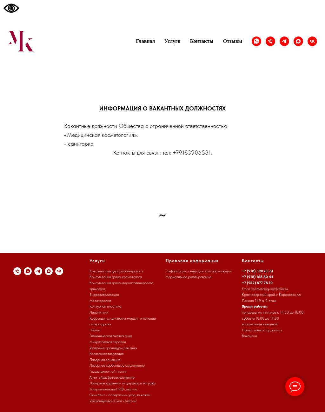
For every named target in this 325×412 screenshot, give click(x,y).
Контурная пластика (105, 306)
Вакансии (249, 336)
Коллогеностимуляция (106, 353)
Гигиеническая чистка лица (111, 336)
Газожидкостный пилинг (108, 371)
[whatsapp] (256, 41)
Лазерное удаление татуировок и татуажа (123, 383)
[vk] (312, 41)
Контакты (202, 41)
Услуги (172, 41)
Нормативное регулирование (188, 277)
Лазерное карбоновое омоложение (117, 365)
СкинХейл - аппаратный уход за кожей (120, 395)
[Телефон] (270, 41)
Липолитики (99, 312)
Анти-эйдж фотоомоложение (112, 377)
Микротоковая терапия (108, 342)
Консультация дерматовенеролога (116, 271)
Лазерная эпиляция (105, 359)
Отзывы (232, 41)
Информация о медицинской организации (199, 271)
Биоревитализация (104, 294)
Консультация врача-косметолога (116, 277)
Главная (145, 41)
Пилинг (95, 330)
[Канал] (284, 41)
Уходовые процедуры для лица (113, 348)
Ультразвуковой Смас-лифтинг (113, 401)
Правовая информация (192, 260)
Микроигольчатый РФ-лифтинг (114, 389)
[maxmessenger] (298, 41)
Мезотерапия (100, 300)
